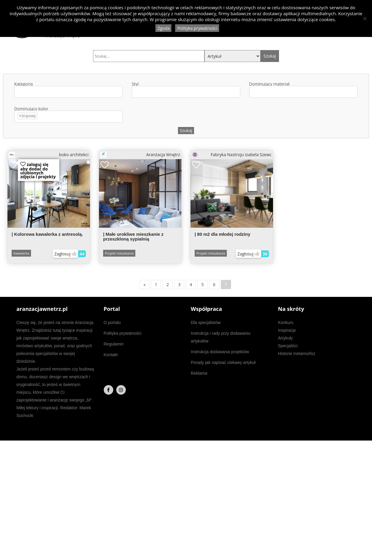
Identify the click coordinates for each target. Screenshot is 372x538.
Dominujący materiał (303, 90)
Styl (186, 90)
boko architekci (49, 155)
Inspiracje (287, 330)
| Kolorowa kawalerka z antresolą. (47, 234)
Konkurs (285, 322)
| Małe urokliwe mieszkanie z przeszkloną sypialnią (133, 236)
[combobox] (68, 92)
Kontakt (111, 354)
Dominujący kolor (68, 115)
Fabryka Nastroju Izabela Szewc (232, 155)
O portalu (112, 322)
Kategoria (68, 90)
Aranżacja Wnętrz (140, 155)
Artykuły (285, 338)
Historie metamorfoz (296, 353)
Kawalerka (21, 253)
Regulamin (114, 344)
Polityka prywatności (123, 333)
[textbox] (19, 92)
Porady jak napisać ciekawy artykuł (223, 362)
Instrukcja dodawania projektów (220, 351)
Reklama (199, 373)
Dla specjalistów (206, 322)
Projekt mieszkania (119, 253)
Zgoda (164, 28)
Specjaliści (288, 345)
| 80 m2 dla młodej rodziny (222, 234)
